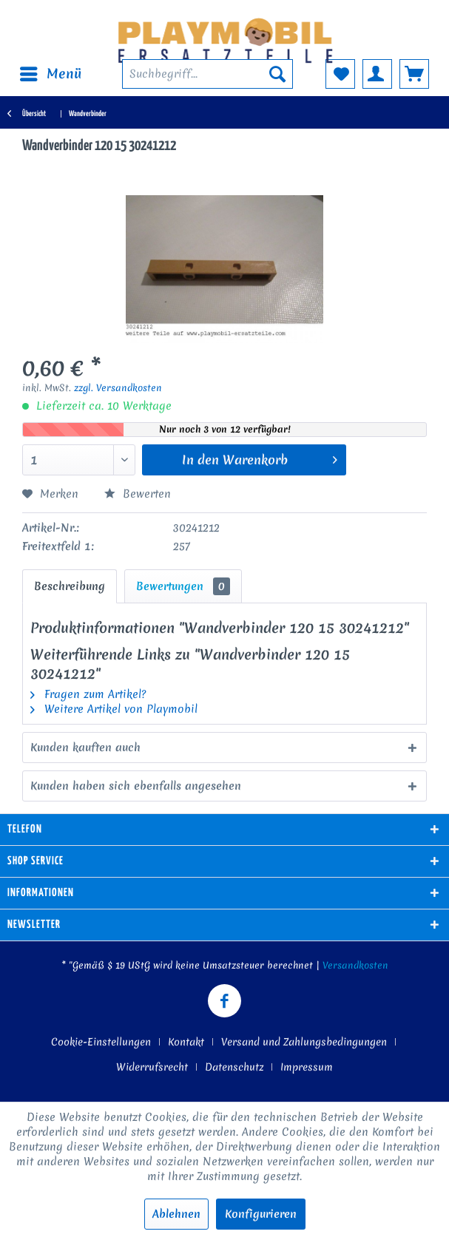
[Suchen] (277, 74)
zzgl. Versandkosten (118, 388)
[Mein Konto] (377, 74)
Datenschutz (234, 1067)
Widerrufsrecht (152, 1067)
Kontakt (186, 1041)
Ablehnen (176, 1214)
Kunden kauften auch (85, 747)
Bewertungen (183, 586)
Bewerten (137, 494)
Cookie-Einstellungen (101, 1041)
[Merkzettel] (340, 74)
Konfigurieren (261, 1214)
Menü (50, 72)
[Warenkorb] (414, 74)
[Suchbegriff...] (207, 74)
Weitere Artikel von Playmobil (114, 709)
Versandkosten (355, 965)
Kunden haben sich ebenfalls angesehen (135, 786)
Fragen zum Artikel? (88, 694)
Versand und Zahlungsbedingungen (304, 1041)
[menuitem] (50, 74)
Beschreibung (69, 586)
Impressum (306, 1067)
